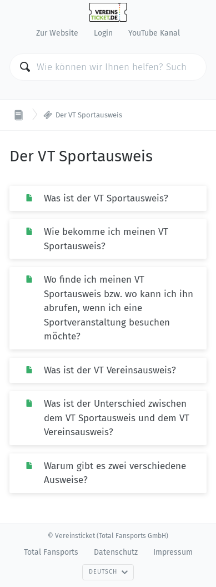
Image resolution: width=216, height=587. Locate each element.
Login (103, 33)
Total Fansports (51, 552)
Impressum (173, 552)
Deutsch (108, 571)
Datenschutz (116, 552)
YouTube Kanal (154, 33)
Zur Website (57, 33)
